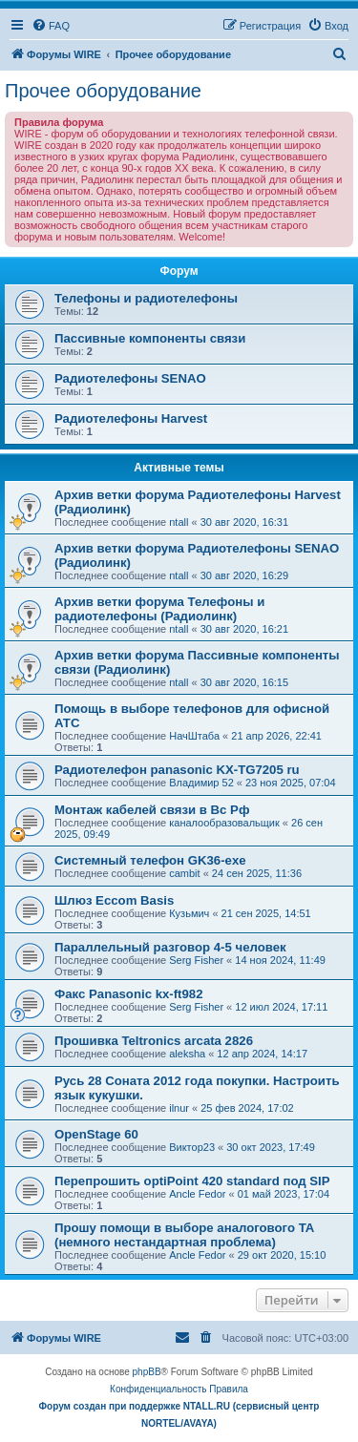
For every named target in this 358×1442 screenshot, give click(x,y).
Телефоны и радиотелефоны (146, 298)
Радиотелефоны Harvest (130, 418)
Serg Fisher (196, 960)
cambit (184, 873)
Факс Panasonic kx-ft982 (128, 994)
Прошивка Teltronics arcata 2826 (153, 1041)
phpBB (147, 1372)
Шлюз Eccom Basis (114, 900)
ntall (178, 522)
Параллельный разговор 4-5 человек (170, 947)
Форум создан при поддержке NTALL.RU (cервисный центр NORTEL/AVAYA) (179, 1415)
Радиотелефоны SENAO (130, 378)
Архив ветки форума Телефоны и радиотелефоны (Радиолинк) (159, 609)
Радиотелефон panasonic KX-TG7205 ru (177, 770)
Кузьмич (189, 913)
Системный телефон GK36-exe (150, 860)
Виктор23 (192, 1147)
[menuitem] (51, 25)
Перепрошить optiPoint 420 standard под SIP (192, 1181)
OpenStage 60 (96, 1134)
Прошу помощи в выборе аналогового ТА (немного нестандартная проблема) (184, 1235)
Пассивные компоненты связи (149, 338)
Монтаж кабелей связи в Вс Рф (151, 810)
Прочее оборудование (103, 90)
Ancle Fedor (197, 1194)
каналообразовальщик (224, 822)
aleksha (187, 1053)
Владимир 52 (201, 782)
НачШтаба (194, 736)
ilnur (179, 1108)
